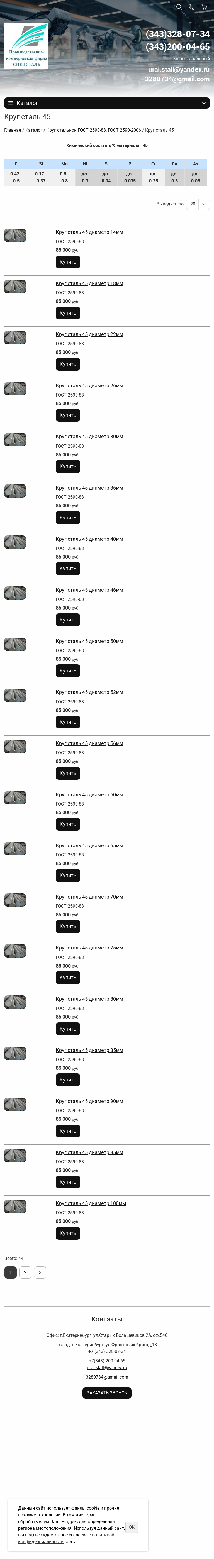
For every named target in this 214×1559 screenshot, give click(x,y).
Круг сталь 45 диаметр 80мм (89, 999)
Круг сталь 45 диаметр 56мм (89, 743)
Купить (68, 262)
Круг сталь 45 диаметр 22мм (89, 334)
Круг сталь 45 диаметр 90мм (89, 1101)
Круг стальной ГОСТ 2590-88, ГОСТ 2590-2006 (94, 130)
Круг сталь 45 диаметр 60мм (89, 794)
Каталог (33, 130)
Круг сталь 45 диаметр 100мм (91, 1203)
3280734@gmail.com (107, 1377)
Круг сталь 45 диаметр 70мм (89, 897)
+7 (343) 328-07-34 (107, 1351)
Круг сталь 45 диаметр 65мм (89, 845)
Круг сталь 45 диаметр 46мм (89, 590)
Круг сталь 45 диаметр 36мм (89, 488)
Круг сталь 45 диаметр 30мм (89, 436)
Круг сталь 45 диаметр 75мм (89, 948)
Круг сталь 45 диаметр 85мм (89, 1050)
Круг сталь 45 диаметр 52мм (89, 692)
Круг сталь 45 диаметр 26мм (89, 385)
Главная (12, 130)
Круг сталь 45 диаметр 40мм (89, 539)
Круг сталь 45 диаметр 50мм (89, 641)
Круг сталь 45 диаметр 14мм (89, 232)
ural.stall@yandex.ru (107, 1367)
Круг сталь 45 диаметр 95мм (89, 1152)
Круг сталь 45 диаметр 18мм (89, 283)
